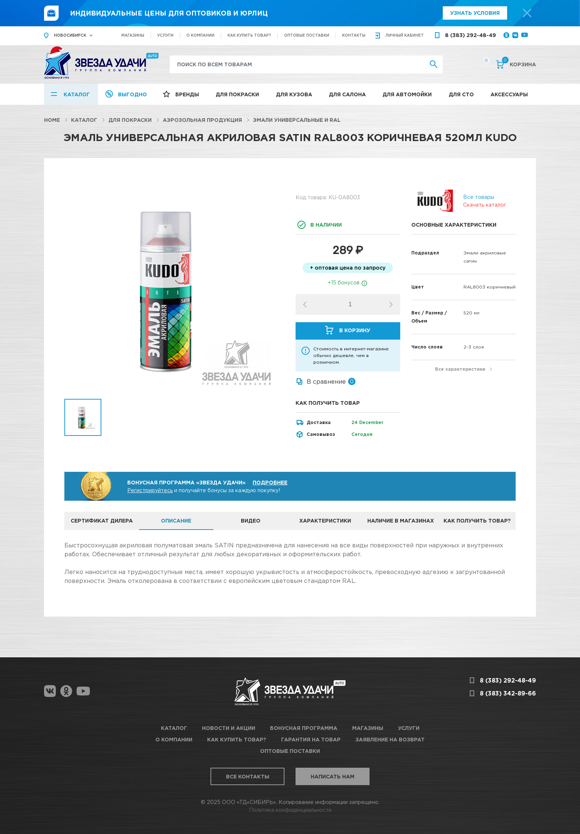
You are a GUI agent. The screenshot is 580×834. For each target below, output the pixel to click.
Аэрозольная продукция (202, 120)
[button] (391, 304)
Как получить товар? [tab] (477, 520)
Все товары (478, 197)
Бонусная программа (303, 728)
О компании (200, 35)
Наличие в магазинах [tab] (400, 520)
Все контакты (247, 776)
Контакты (353, 35)
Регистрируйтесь (150, 490)
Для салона (347, 94)
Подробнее (270, 482)
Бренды (187, 94)
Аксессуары (509, 94)
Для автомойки (407, 94)
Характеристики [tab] (325, 520)
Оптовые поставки (306, 35)
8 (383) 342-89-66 (508, 693)
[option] (174, 289)
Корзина (519, 63)
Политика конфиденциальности (290, 810)
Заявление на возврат (390, 739)
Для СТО (461, 94)
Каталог (77, 94)
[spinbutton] (350, 304)
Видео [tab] (250, 520)
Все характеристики (460, 369)
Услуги (165, 35)
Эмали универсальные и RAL (297, 120)
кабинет (404, 35)
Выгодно (132, 94)
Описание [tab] (176, 520)
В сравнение (326, 381)
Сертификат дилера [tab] (102, 520)
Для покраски (237, 94)
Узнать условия (475, 13)
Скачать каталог (484, 204)
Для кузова (294, 94)
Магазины (132, 35)
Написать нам (332, 776)
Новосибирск (70, 35)
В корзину (354, 330)
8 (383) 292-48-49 (470, 35)
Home (52, 120)
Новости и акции (228, 728)
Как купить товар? (249, 35)
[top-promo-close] (527, 13)
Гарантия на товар (311, 739)
